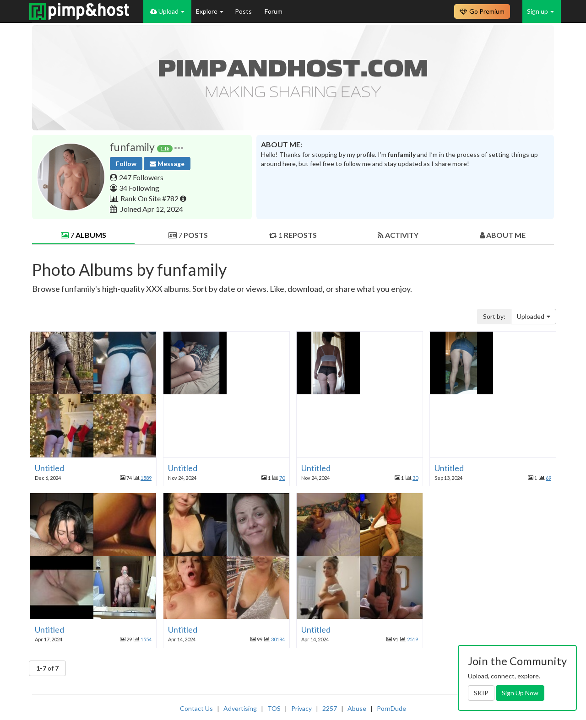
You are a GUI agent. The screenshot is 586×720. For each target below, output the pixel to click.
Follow (126, 163)
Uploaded (533, 316)
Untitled (49, 468)
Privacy (301, 708)
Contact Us (196, 708)
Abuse (356, 708)
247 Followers (141, 177)
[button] (179, 147)
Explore (209, 11)
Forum (273, 11)
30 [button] (415, 478)
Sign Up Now (520, 693)
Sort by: (494, 316)
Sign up (540, 11)
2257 (329, 708)
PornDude (391, 708)
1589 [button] (146, 478)
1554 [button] (146, 639)
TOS (274, 708)
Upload (167, 11)
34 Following (139, 187)
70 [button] (282, 478)
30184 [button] (278, 639)
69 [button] (548, 478)
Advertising (240, 708)
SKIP (481, 693)
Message (167, 163)
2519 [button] (412, 639)
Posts (244, 11)
